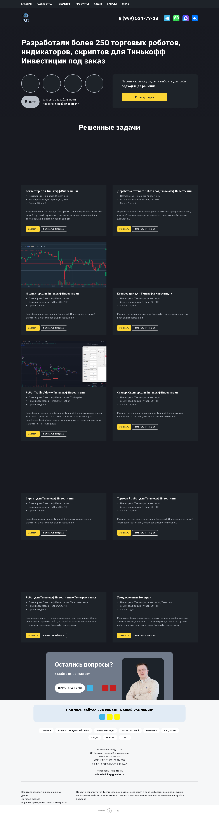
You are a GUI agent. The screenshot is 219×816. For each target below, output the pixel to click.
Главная (26, 3)
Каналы (112, 3)
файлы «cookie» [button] (111, 791)
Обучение (65, 3)
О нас (125, 3)
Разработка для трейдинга (73, 730)
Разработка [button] (44, 3)
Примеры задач (105, 730)
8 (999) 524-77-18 (138, 18)
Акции (98, 3)
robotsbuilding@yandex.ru (109, 774)
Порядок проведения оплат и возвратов (44, 802)
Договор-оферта (30, 798)
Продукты (82, 3)
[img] (167, 18)
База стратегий (130, 730)
